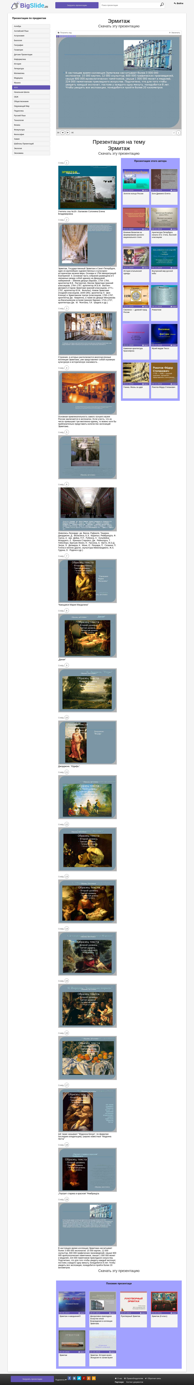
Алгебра (17, 26)
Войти (178, 3)
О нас (118, 1378)
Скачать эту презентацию (119, 26)
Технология (18, 121)
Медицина (18, 78)
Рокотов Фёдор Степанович (164, 387)
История (17, 64)
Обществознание (21, 102)
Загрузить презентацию (77, 5)
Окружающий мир (21, 106)
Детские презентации (23, 55)
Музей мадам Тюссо (160, 348)
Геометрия (18, 50)
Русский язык (19, 116)
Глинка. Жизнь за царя (133, 387)
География (18, 45)
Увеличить (174, 33)
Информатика (20, 59)
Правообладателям (133, 1378)
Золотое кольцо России (134, 194)
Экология (18, 149)
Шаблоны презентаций (23, 144)
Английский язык (21, 31)
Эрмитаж (63, 1355)
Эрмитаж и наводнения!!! (70, 1316)
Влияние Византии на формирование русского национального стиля (134, 234)
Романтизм (157, 310)
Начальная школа (21, 92)
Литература (19, 69)
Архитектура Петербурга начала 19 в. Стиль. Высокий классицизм (164, 234)
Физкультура (19, 130)
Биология (18, 40)
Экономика (18, 154)
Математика (19, 73)
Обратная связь (153, 1378)
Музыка (17, 83)
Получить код (65, 33)
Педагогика (18, 111)
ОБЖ (16, 97)
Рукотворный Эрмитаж (131, 1316)
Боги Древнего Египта (161, 194)
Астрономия (19, 36)
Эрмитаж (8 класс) (161, 1316)
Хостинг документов (134, 1382)
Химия (16, 139)
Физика (17, 125)
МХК (16, 88)
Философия (19, 135)
